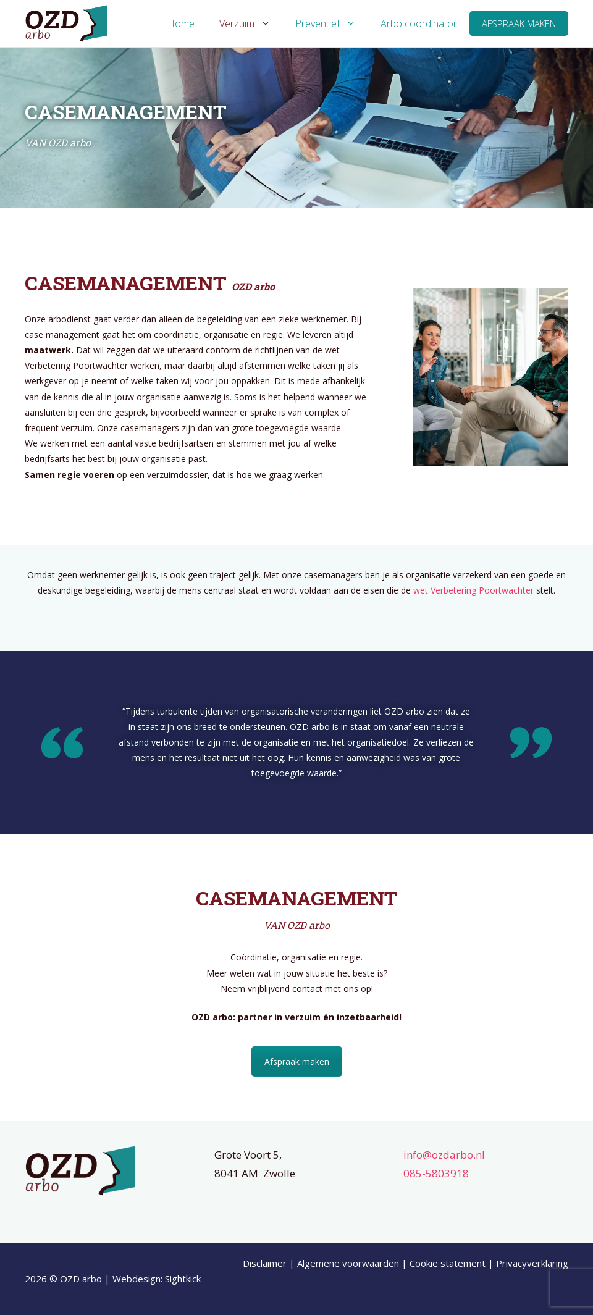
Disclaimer (265, 1263)
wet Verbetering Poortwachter (473, 590)
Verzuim (251, 23)
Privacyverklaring (532, 1263)
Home (181, 23)
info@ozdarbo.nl (444, 1155)
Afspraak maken (519, 23)
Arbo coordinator (419, 23)
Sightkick (183, 1278)
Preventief (331, 23)
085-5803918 (436, 1173)
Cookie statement (448, 1263)
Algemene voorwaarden (348, 1263)
